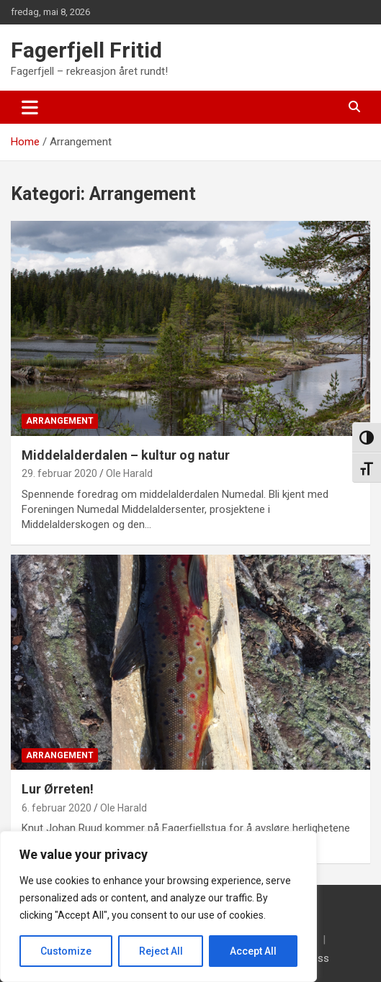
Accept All (253, 951)
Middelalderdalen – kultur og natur (126, 455)
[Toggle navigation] (30, 107)
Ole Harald (129, 473)
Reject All (161, 951)
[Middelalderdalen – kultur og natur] (191, 328)
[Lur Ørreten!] (191, 662)
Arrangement (60, 421)
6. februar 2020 (56, 808)
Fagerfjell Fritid (86, 50)
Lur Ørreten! (58, 788)
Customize (65, 951)
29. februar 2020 (59, 473)
